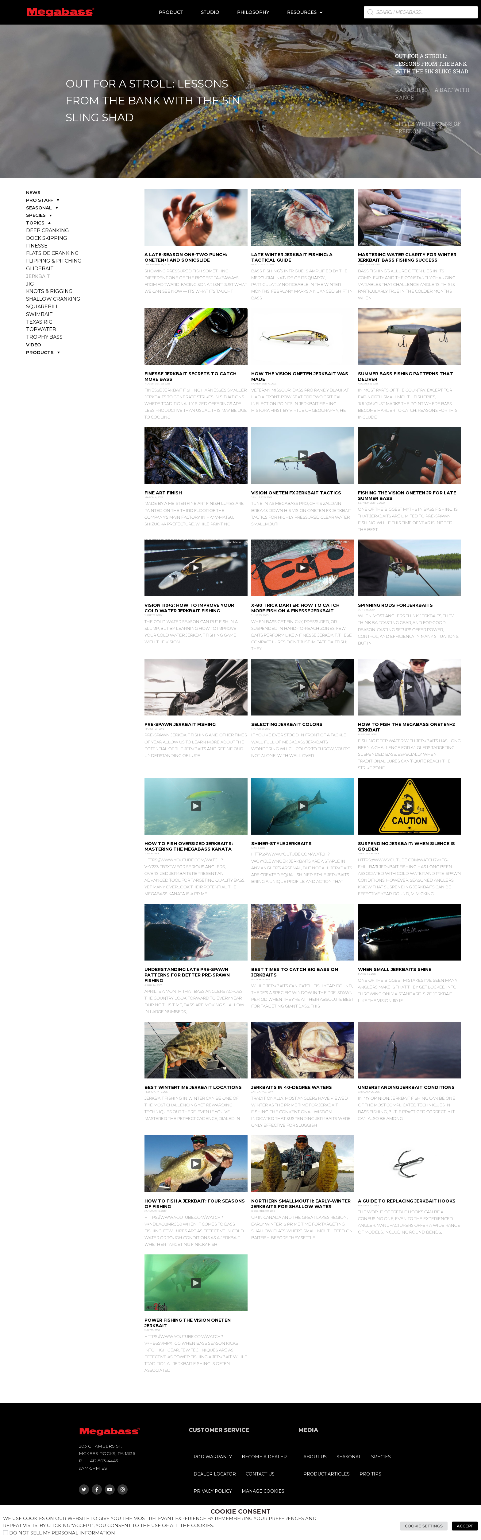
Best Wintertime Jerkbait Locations (193, 1087)
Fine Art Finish (163, 493)
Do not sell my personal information (62, 1533)
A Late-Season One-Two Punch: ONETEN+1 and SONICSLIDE (185, 257)
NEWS (33, 192)
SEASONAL (43, 208)
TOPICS (39, 223)
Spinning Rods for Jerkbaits (395, 605)
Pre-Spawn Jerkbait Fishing (180, 724)
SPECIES (39, 215)
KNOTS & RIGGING (49, 291)
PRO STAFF (43, 200)
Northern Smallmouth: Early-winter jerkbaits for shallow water (301, 1203)
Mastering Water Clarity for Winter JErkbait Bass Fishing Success (407, 257)
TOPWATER (41, 329)
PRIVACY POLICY (213, 1491)
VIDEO (33, 345)
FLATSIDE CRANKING (52, 253)
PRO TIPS (370, 1474)
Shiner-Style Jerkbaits (281, 843)
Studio (210, 12)
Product (171, 12)
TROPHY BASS (44, 337)
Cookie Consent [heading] (240, 1511)
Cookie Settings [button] (424, 1525)
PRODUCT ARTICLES (326, 1474)
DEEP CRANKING (47, 230)
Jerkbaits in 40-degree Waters (291, 1087)
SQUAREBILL (42, 307)
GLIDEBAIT (40, 268)
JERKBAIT (38, 276)
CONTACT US (260, 1474)
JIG (30, 284)
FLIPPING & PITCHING (54, 261)
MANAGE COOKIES (263, 1491)
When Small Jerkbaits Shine (394, 969)
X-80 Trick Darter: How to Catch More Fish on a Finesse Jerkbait (295, 608)
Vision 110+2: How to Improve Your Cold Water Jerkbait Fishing (189, 608)
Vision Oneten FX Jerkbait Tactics (296, 493)
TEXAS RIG (39, 322)
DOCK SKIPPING (46, 238)
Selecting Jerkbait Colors (286, 724)
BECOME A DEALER (264, 1457)
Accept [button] (465, 1525)
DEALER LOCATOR (215, 1474)
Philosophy (253, 12)
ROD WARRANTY (213, 1457)
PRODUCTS (43, 352)
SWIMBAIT (39, 314)
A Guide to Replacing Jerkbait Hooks (407, 1201)
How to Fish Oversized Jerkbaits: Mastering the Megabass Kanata (188, 846)
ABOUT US (315, 1457)
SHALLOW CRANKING (53, 299)
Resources (304, 12)
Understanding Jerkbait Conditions (406, 1087)
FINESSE (37, 246)
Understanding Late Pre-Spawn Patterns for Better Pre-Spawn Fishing (187, 975)
